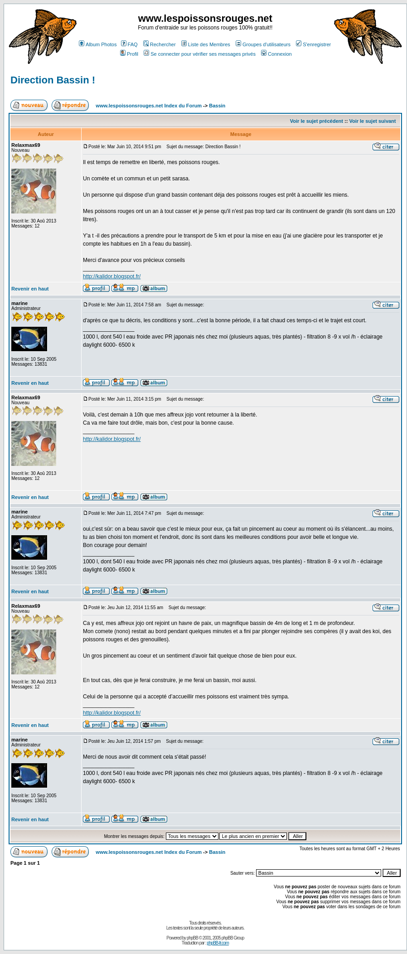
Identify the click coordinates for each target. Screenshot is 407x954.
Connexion (276, 54)
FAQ (129, 44)
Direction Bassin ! (52, 80)
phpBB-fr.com (218, 942)
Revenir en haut (30, 288)
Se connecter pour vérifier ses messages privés (200, 54)
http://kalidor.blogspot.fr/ (112, 276)
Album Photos (97, 44)
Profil (129, 54)
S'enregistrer (313, 44)
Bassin (217, 105)
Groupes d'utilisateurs (263, 44)
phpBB (192, 937)
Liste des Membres (205, 44)
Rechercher (159, 44)
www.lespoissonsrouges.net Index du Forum (149, 105)
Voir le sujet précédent (316, 121)
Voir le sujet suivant (372, 121)
